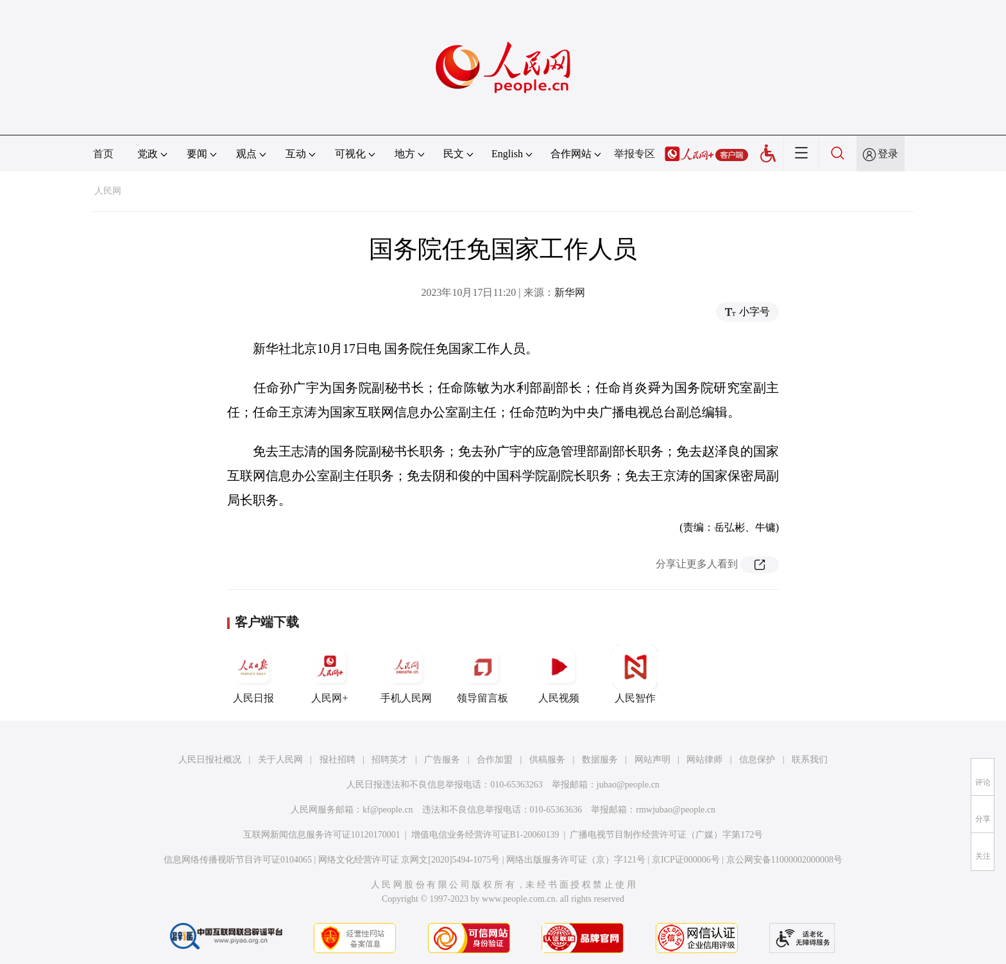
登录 (888, 153)
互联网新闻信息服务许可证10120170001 (321, 834)
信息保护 (757, 759)
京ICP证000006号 (686, 860)
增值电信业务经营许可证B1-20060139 (485, 834)
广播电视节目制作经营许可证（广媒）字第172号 (666, 834)
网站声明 (652, 759)
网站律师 (704, 759)
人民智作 (635, 673)
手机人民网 (406, 673)
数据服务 (600, 759)
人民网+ (329, 673)
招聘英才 (389, 759)
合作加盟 (495, 759)
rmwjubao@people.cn (675, 809)
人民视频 (558, 673)
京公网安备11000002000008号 (784, 860)
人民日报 (253, 673)
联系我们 (810, 759)
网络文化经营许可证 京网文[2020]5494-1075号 (409, 860)
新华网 (569, 292)
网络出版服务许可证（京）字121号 (575, 860)
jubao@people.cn (628, 784)
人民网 (107, 191)
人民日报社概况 (209, 759)
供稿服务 (547, 759)
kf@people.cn (387, 809)
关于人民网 (280, 759)
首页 (103, 153)
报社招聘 (337, 759)
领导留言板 (482, 673)
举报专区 (634, 153)
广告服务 (442, 759)
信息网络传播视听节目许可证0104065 (238, 860)
